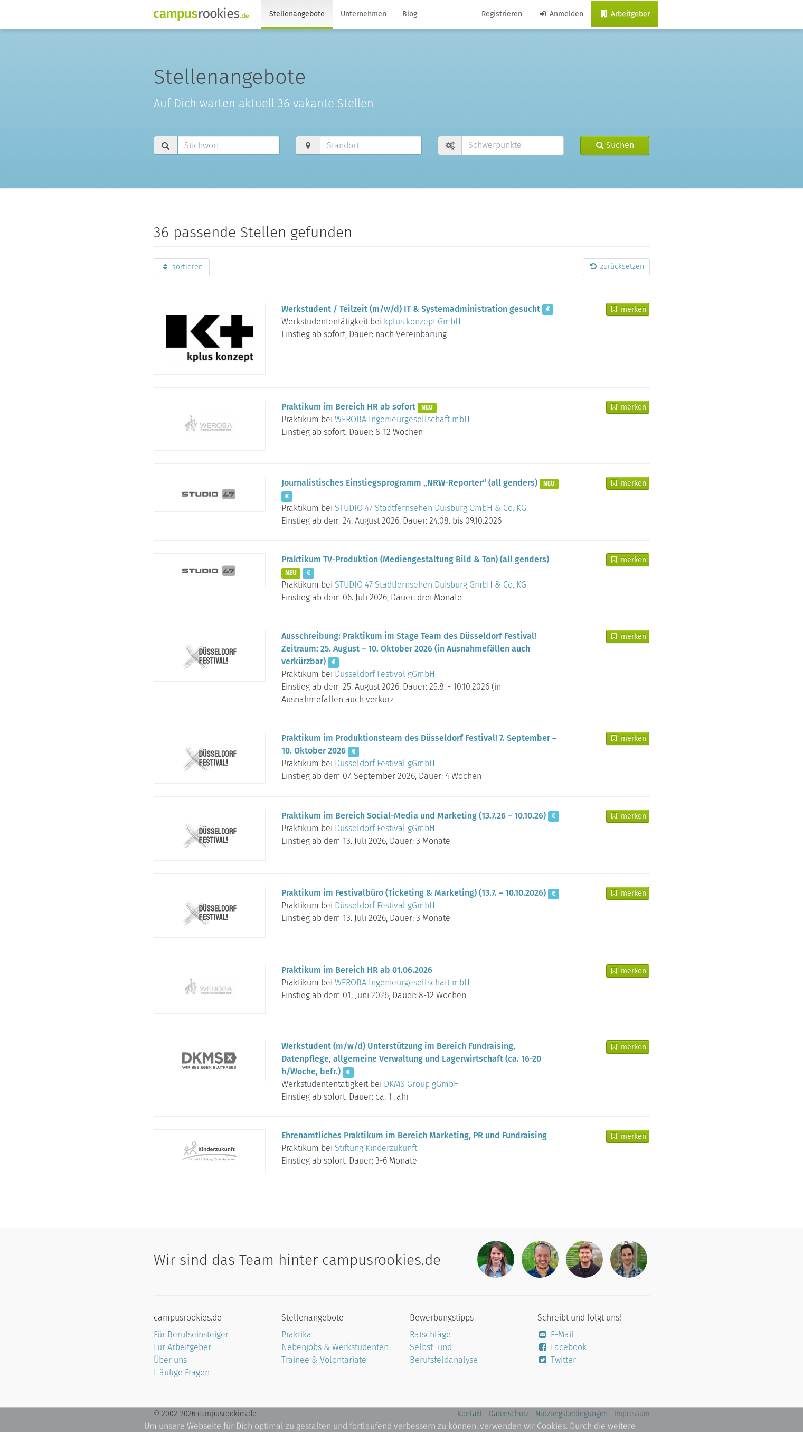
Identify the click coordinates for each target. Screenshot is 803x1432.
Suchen (615, 145)
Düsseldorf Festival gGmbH (385, 674)
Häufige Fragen (182, 1373)
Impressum (632, 1413)
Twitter (556, 1360)
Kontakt (470, 1413)
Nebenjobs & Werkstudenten (335, 1347)
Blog (409, 14)
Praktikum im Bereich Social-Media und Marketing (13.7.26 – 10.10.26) (413, 816)
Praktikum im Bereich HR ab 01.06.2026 (356, 970)
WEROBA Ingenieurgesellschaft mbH (402, 419)
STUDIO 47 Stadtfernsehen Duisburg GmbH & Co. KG (430, 508)
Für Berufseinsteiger (191, 1334)
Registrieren (501, 14)
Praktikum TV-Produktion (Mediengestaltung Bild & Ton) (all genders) (415, 559)
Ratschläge (430, 1334)
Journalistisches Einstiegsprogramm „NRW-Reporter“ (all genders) (409, 483)
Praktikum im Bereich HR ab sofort (348, 407)
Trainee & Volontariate (323, 1360)
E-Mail (555, 1334)
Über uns (170, 1360)
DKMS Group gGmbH (421, 1084)
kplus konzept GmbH (422, 322)
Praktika (296, 1334)
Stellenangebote (297, 14)
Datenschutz (509, 1413)
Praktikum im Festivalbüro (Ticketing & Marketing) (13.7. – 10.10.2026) (413, 893)
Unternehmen (363, 14)
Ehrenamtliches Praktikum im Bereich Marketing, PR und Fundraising (414, 1135)
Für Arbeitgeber (182, 1347)
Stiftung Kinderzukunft (376, 1148)
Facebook (562, 1347)
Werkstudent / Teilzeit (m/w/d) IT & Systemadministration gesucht (410, 309)
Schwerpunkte (495, 145)
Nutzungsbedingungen (571, 1413)
